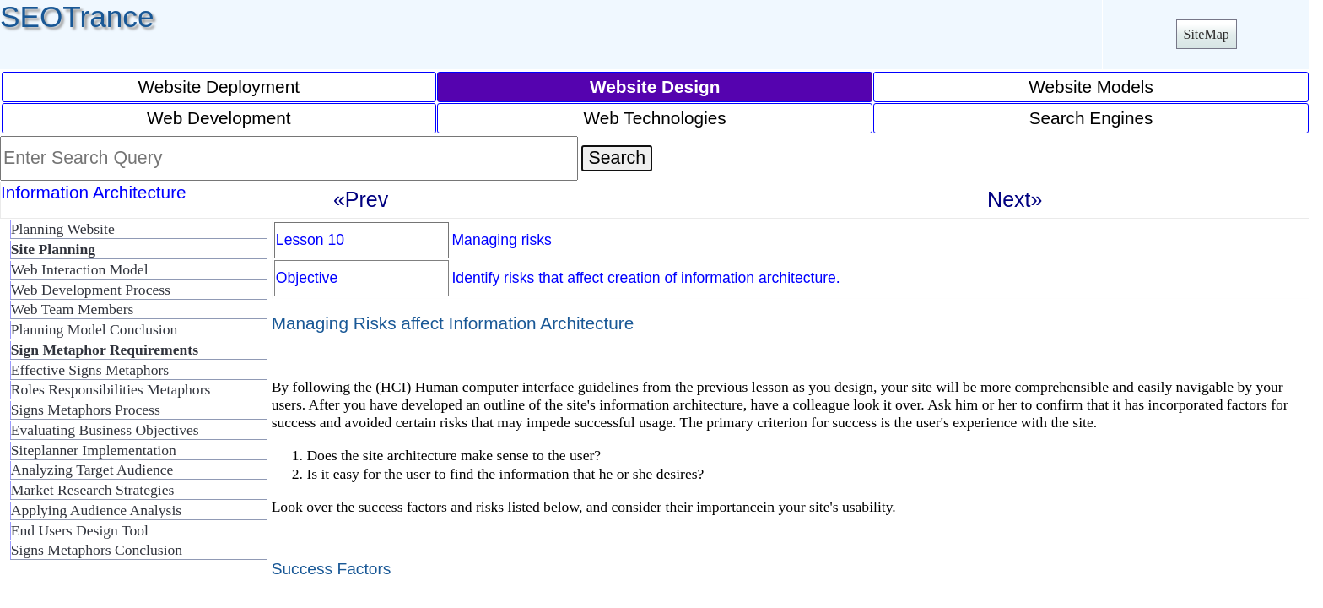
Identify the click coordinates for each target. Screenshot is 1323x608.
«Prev (360, 199)
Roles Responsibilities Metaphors (111, 389)
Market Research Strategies (92, 489)
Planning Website (63, 228)
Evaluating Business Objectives (105, 429)
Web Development (219, 118)
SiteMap (1206, 34)
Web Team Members (72, 309)
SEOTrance (77, 16)
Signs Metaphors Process (85, 409)
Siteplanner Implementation (93, 450)
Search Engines (1091, 118)
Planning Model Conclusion (94, 329)
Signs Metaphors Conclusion (96, 549)
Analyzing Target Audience (92, 469)
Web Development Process (90, 289)
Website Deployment (219, 86)
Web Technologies (655, 118)
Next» (1014, 199)
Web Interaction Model (79, 269)
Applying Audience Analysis (96, 510)
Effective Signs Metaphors (90, 369)
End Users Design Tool (79, 530)
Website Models (1091, 86)
